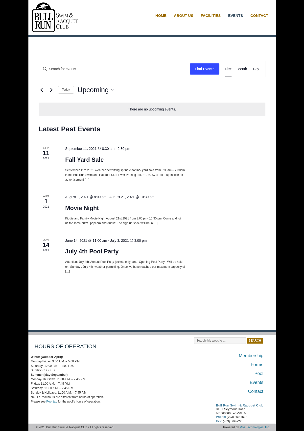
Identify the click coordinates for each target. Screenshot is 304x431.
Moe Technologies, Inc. (255, 427)
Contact (255, 391)
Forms (257, 364)
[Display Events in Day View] (256, 69)
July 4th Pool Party (92, 251)
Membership (251, 355)
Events (256, 382)
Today (66, 89)
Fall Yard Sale (84, 159)
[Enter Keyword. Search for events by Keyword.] (114, 69)
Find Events (204, 69)
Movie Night (82, 208)
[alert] (152, 109)
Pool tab (51, 401)
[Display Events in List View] (228, 69)
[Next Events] (51, 90)
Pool (258, 373)
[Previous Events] (42, 90)
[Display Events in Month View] (242, 69)
